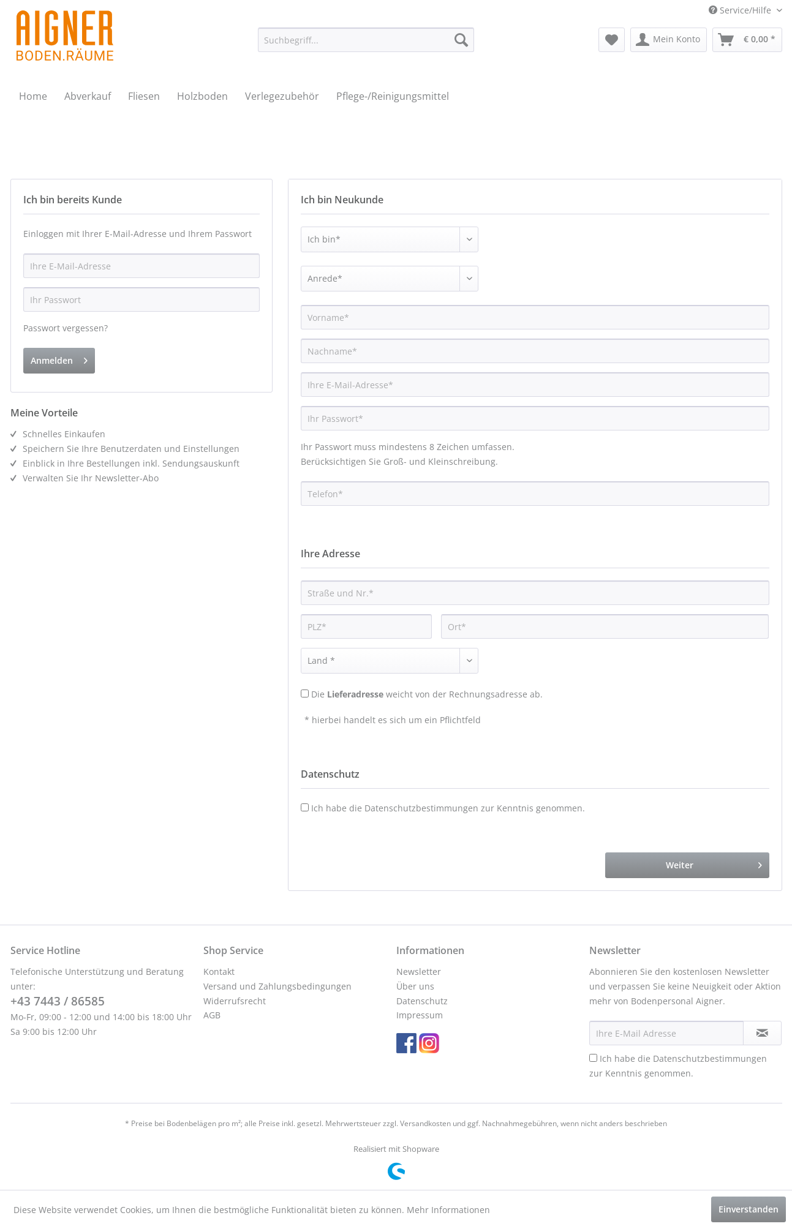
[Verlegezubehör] (282, 96)
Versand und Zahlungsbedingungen (277, 986)
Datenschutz (422, 1001)
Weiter (713, 863)
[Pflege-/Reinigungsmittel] (393, 96)
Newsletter (418, 971)
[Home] (33, 96)
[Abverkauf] (87, 96)
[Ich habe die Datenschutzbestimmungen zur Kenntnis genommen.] (593, 1058)
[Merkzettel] (611, 40)
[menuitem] (366, 40)
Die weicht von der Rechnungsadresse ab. (427, 694)
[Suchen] (461, 40)
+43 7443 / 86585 (57, 1001)
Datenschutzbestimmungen (421, 808)
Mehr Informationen (448, 1210)
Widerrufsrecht (234, 1001)
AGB (212, 1015)
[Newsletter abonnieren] (762, 1033)
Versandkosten (425, 1123)
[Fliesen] (143, 96)
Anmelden (59, 358)
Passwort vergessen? (65, 328)
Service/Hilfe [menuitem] (741, 10)
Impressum (419, 1015)
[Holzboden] (202, 96)
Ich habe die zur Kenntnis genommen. (448, 808)
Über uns (415, 986)
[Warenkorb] (747, 40)
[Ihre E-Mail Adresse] (666, 1033)
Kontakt (219, 971)
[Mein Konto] (668, 40)
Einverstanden (748, 1209)
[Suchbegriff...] (366, 40)
